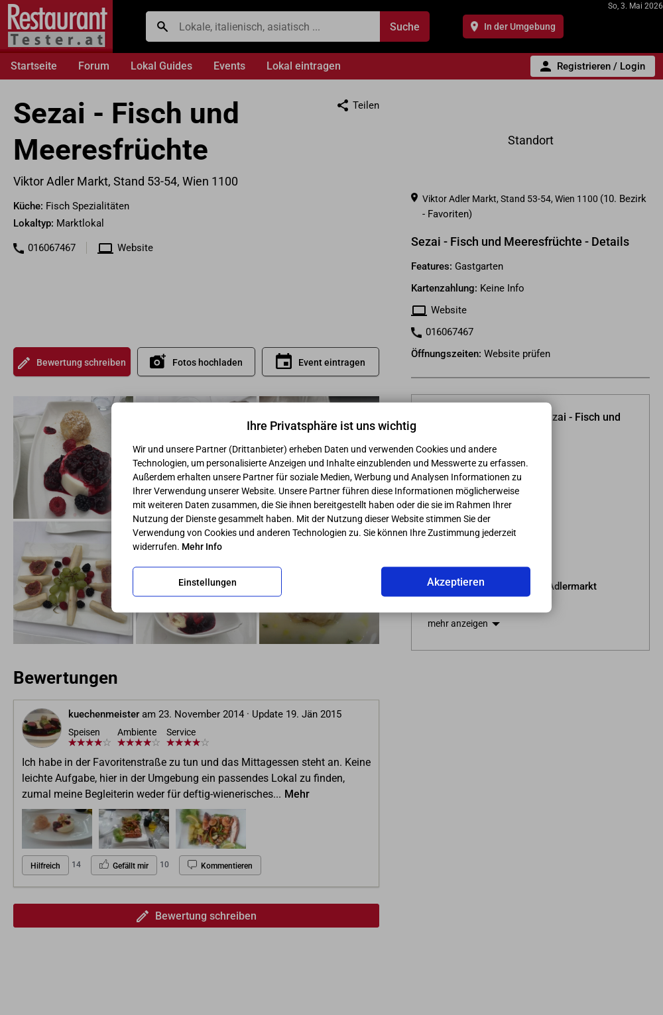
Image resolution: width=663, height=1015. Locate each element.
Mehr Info (202, 546)
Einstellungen (207, 581)
